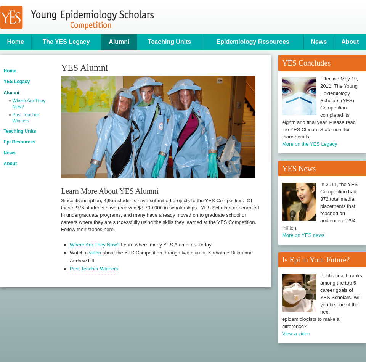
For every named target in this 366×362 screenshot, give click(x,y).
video (96, 253)
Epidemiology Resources (253, 42)
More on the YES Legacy (309, 144)
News (319, 42)
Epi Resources (19, 142)
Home (15, 42)
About (350, 42)
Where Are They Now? (29, 103)
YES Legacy (17, 81)
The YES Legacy (66, 42)
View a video (296, 333)
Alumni (119, 42)
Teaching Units (169, 42)
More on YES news (303, 235)
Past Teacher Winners (26, 118)
